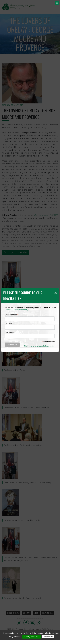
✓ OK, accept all (31, 636)
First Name (9, 324)
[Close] (55, 293)
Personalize (48, 637)
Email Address (11, 315)
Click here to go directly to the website (39, 346)
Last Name (9, 332)
